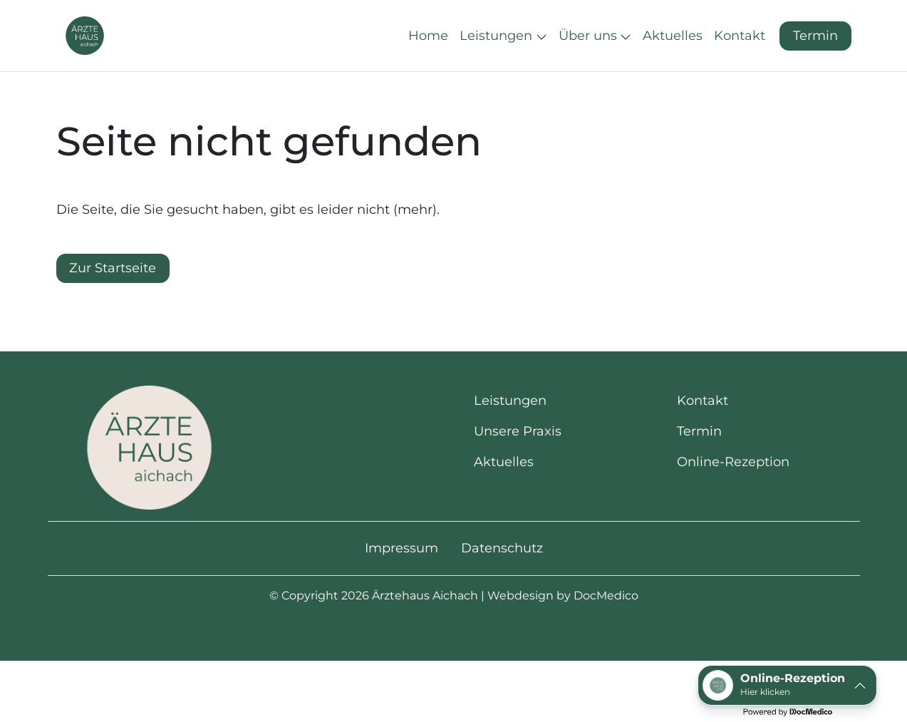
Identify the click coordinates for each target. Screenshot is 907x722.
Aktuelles (504, 504)
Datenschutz (502, 590)
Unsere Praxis (517, 473)
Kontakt (702, 442)
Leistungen (510, 442)
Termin (815, 56)
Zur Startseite (112, 310)
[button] (431, 57)
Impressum (401, 590)
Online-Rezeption (733, 504)
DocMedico (606, 637)
